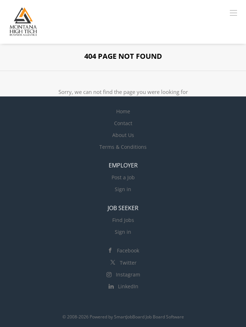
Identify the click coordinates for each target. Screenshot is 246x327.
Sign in (123, 189)
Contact (123, 123)
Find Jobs (123, 220)
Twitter (128, 262)
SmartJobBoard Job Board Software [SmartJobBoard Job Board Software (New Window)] (149, 317)
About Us (123, 135)
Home (123, 111)
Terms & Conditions (123, 146)
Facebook (128, 250)
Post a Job (123, 177)
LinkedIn (128, 286)
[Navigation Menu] (233, 12)
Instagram (128, 274)
